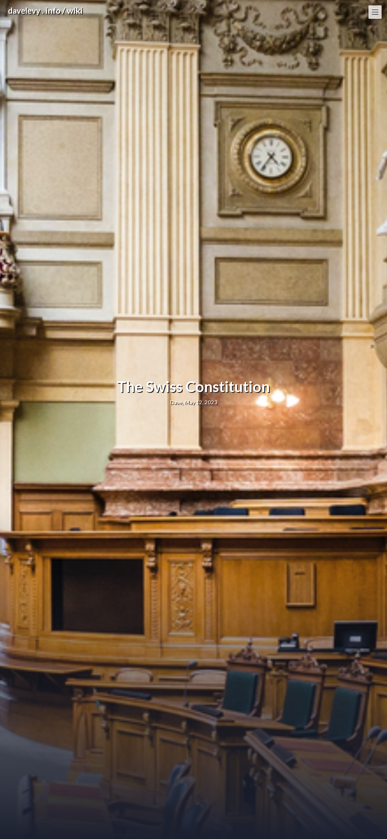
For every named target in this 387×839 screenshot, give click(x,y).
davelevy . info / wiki (45, 10)
